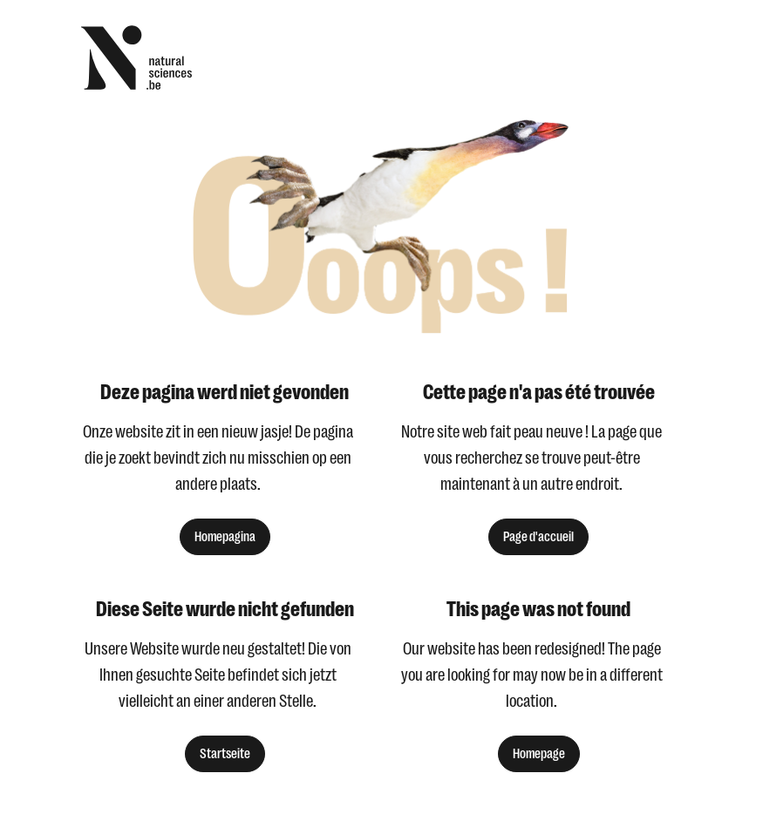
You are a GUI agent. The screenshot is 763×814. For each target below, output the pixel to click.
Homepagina (224, 537)
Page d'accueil (538, 537)
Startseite (225, 754)
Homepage (539, 754)
